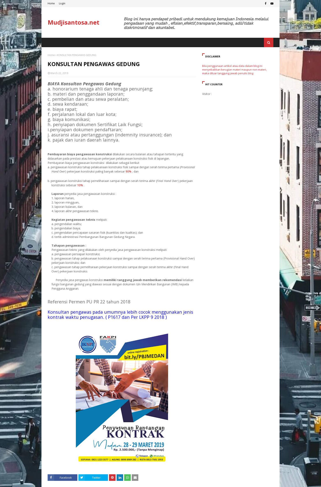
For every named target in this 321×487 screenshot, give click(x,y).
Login (62, 3)
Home (51, 3)
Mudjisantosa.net (73, 22)
